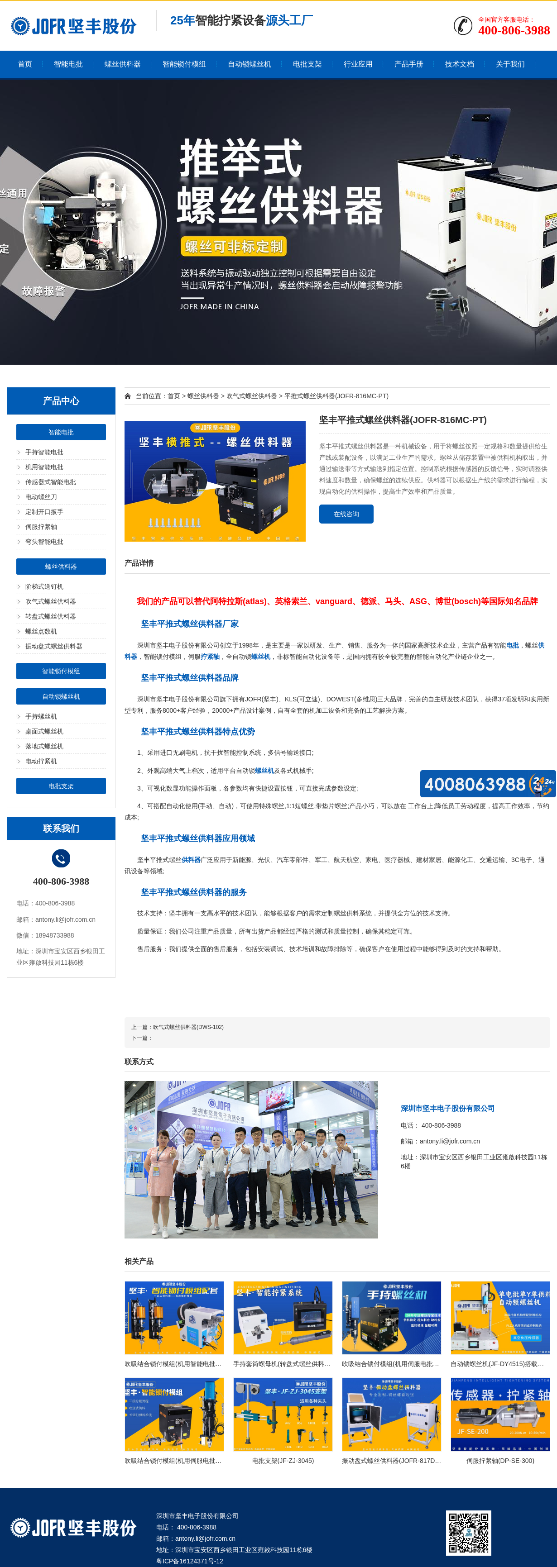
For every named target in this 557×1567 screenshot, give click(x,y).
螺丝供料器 (123, 64)
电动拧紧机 (41, 761)
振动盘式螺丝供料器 (53, 646)
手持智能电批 (44, 452)
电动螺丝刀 (41, 496)
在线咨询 (346, 514)
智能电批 (68, 64)
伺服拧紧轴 (41, 526)
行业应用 (358, 64)
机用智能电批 (44, 467)
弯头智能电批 (44, 541)
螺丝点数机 (41, 631)
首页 (25, 64)
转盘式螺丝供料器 (50, 616)
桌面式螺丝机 (44, 731)
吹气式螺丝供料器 (50, 601)
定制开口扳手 (44, 511)
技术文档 (459, 64)
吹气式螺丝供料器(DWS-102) (188, 1027)
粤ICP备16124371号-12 (189, 1561)
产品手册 (408, 64)
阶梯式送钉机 (44, 586)
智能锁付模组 (184, 64)
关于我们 (510, 64)
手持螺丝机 (41, 716)
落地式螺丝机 (44, 746)
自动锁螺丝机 (249, 64)
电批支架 (307, 64)
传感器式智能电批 (50, 482)
